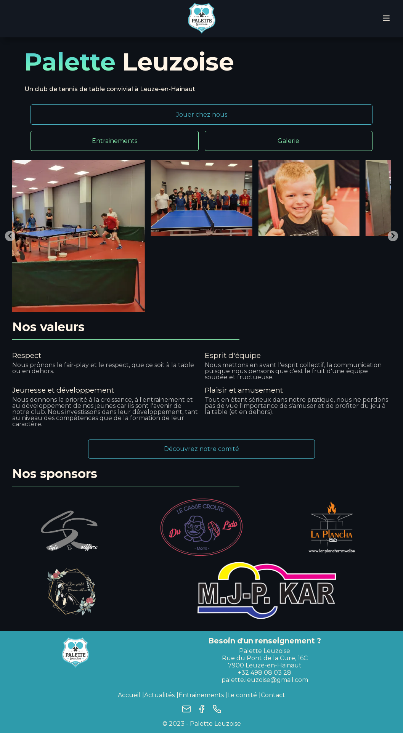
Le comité (242, 695)
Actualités (159, 695)
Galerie (288, 140)
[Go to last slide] (10, 236)
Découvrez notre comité (201, 448)
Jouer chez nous (201, 114)
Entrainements (114, 140)
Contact (273, 695)
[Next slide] (393, 236)
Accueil (129, 695)
